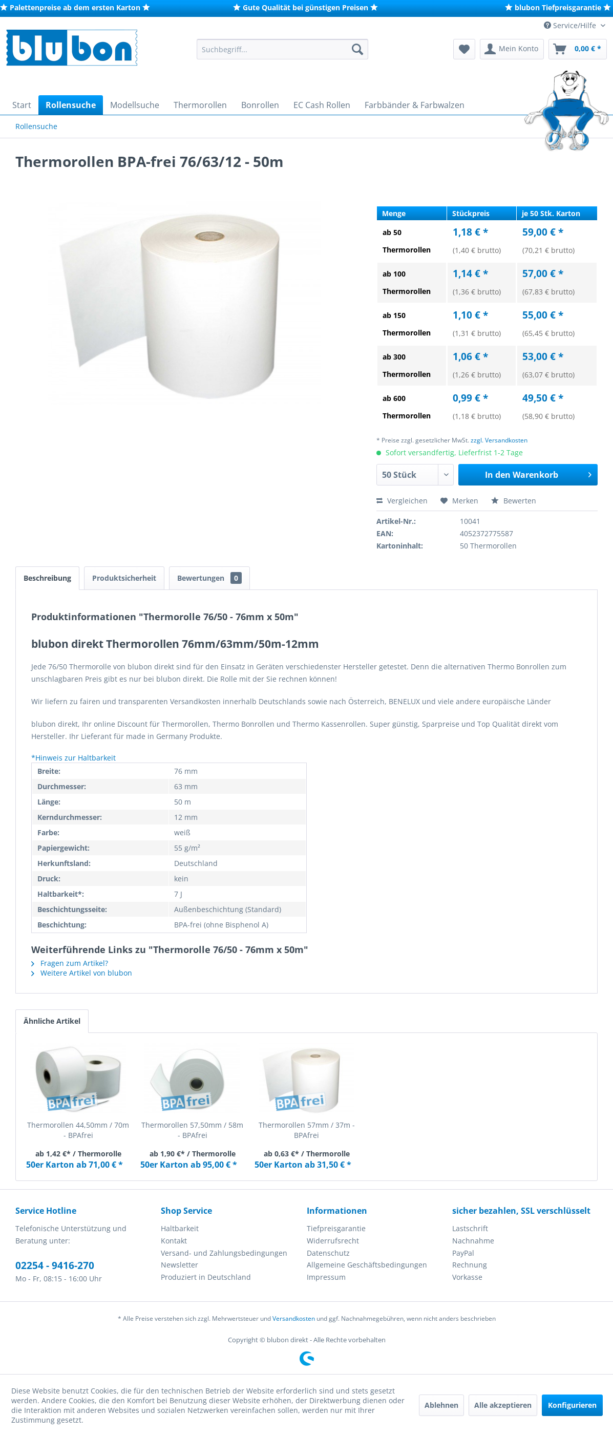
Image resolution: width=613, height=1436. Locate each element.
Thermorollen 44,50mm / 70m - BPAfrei (78, 1130)
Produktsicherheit (124, 578)
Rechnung (469, 1265)
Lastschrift (470, 1228)
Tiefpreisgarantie (336, 1228)
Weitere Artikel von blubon (81, 973)
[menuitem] (282, 49)
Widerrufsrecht (333, 1240)
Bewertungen (209, 578)
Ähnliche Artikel (52, 1021)
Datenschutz (328, 1253)
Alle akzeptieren (503, 1405)
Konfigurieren (572, 1405)
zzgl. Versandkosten (499, 440)
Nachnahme (473, 1240)
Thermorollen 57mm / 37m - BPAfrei (307, 1130)
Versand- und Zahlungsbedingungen (224, 1253)
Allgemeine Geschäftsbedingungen (367, 1265)
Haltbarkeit (180, 1228)
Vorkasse (467, 1277)
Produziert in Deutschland (206, 1277)
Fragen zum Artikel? (69, 963)
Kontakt (174, 1240)
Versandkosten (293, 1318)
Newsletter (179, 1265)
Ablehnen (441, 1405)
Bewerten (513, 500)
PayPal (463, 1253)
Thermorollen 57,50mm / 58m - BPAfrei (192, 1130)
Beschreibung (47, 578)
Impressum (326, 1277)
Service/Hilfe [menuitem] (571, 25)
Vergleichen (402, 500)
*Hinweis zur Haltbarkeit (73, 758)
